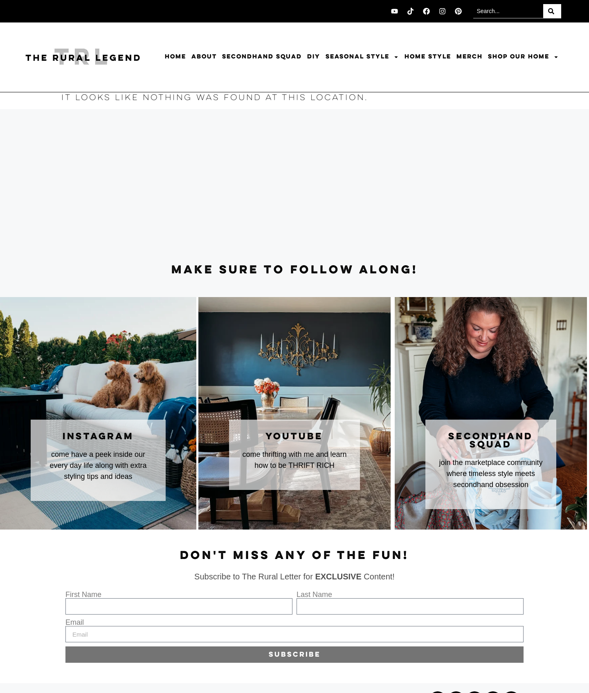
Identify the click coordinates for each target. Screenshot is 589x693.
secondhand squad (490, 441)
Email (74, 622)
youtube (294, 437)
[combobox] (508, 11)
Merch (469, 56)
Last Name (314, 594)
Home (175, 56)
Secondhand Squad (262, 56)
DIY (313, 56)
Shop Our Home (523, 57)
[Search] (552, 11)
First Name (83, 594)
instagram (98, 437)
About (204, 56)
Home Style (428, 56)
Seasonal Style (362, 57)
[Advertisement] (294, 187)
